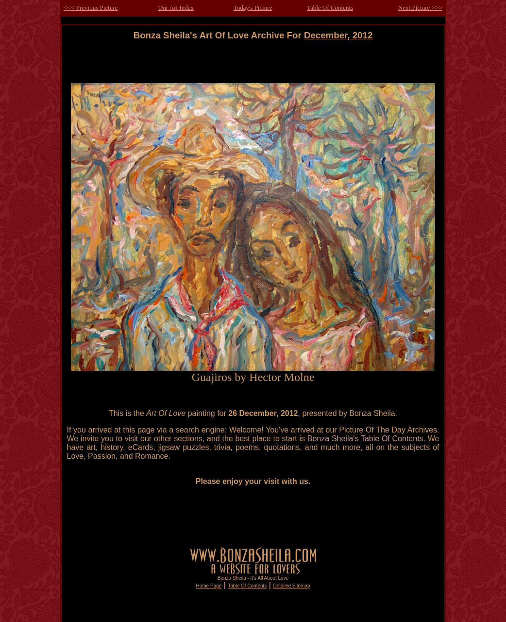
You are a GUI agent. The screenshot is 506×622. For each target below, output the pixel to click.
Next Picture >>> (420, 7)
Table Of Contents (330, 7)
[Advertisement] (253, 62)
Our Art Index (176, 7)
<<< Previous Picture (91, 7)
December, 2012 (338, 35)
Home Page (208, 585)
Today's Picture (253, 7)
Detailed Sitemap (291, 585)
